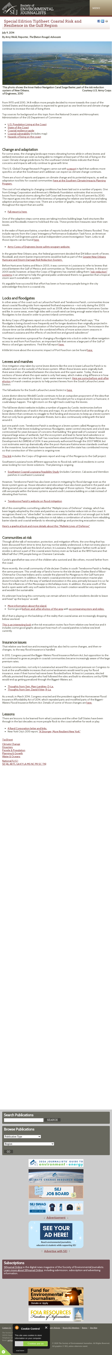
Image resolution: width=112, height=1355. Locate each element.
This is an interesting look (16, 624)
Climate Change (11, 744)
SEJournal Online (13, 1267)
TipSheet (7, 739)
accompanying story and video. (86, 609)
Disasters (7, 747)
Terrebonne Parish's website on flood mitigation (35, 501)
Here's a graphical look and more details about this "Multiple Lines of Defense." (46, 526)
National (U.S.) (10, 760)
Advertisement (56, 1217)
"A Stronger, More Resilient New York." (60, 731)
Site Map (93, 1328)
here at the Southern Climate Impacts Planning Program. (54, 182)
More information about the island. (27, 605)
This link (6, 456)
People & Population (13, 750)
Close (46, 1327)
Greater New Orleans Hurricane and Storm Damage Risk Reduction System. (54, 258)
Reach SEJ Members (71, 1328)
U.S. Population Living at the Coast (27, 124)
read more (20, 1350)
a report (71, 168)
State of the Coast (18, 127)
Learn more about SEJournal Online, (24, 1270)
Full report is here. (17, 211)
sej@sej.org (12, 1340)
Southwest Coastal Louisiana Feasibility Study (33, 471)
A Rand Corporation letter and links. (27, 728)
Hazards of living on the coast (24, 136)
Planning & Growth (12, 753)
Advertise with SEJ (55, 1251)
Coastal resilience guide (21, 130)
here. (36, 239)
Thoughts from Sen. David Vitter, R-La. (29, 689)
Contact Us (6, 1328)
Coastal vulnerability (19, 133)
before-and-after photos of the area (42, 609)
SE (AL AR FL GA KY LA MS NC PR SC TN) (24, 764)
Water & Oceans (11, 756)
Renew (84, 1328)
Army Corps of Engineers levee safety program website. (39, 246)
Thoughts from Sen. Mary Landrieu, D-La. (31, 686)
